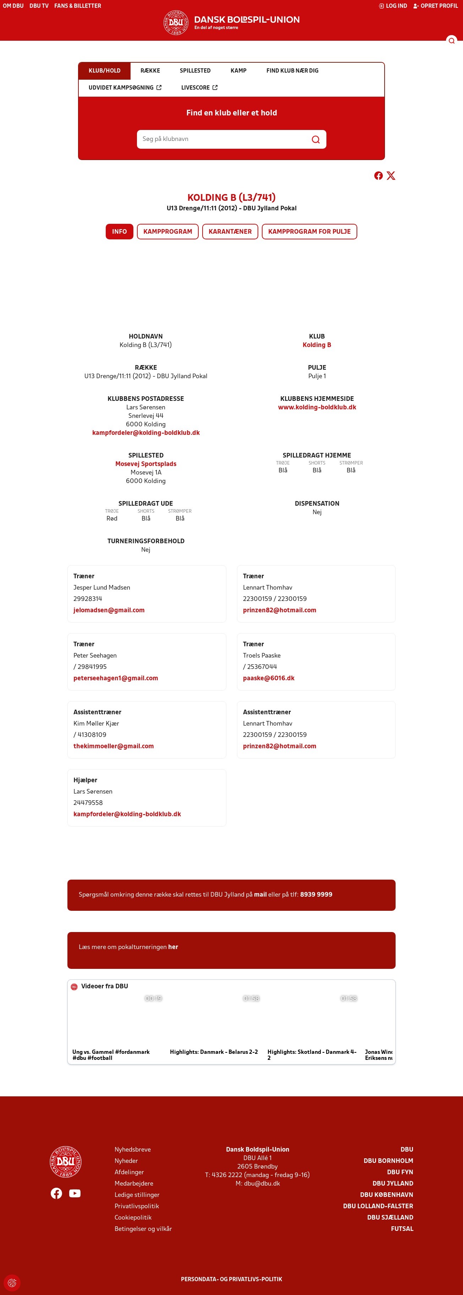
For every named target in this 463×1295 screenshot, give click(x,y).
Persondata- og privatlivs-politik (231, 1279)
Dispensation (317, 504)
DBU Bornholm (388, 1161)
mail (260, 895)
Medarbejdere (134, 1184)
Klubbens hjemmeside (317, 399)
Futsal (402, 1229)
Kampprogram (167, 232)
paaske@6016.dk (268, 679)
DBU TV (39, 6)
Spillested (146, 456)
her (173, 947)
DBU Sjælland (390, 1218)
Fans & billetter (77, 6)
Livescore (199, 88)
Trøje (283, 463)
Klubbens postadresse (146, 399)
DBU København (386, 1195)
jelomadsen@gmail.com (109, 611)
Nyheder (126, 1161)
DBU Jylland (393, 1184)
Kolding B (317, 345)
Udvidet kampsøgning (125, 88)
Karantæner (230, 232)
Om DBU (13, 6)
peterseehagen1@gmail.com (115, 679)
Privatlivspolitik (137, 1207)
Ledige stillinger (137, 1195)
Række (146, 368)
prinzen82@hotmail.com (279, 611)
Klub (317, 337)
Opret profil (435, 6)
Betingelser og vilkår (143, 1229)
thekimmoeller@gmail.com (113, 747)
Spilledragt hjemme (317, 456)
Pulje (317, 368)
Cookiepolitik (133, 1218)
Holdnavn (146, 337)
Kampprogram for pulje (309, 232)
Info (119, 232)
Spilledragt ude (145, 504)
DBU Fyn (400, 1173)
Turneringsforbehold (146, 542)
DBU (407, 1150)
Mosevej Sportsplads (145, 464)
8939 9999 (316, 895)
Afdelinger (129, 1173)
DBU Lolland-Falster (378, 1207)
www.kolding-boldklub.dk (317, 408)
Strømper (351, 463)
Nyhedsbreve (133, 1150)
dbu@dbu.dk (262, 1184)
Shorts (317, 463)
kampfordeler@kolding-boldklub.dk (146, 433)
